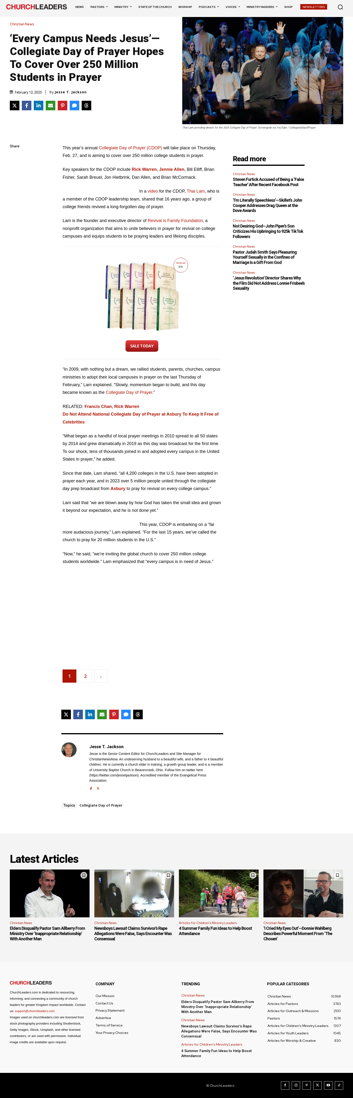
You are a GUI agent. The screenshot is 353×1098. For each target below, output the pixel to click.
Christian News (23, 24)
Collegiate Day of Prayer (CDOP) (130, 147)
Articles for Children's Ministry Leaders (208, 923)
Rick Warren (144, 169)
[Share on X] (14, 105)
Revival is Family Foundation (175, 220)
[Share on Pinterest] (62, 105)
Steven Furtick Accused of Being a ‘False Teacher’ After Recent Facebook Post (268, 182)
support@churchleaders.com (35, 1011)
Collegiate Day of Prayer (129, 392)
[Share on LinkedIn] (38, 105)
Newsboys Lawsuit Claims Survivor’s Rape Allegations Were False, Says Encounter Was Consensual (133, 933)
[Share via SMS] (74, 105)
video (153, 191)
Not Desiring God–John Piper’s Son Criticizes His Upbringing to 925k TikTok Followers (268, 231)
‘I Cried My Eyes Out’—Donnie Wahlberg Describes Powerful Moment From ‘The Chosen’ (297, 933)
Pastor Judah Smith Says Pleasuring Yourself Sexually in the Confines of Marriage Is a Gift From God (265, 257)
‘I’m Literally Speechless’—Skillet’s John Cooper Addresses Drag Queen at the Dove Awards (267, 205)
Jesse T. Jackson (71, 92)
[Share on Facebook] (26, 105)
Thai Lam (196, 191)
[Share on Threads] (86, 105)
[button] (340, 7)
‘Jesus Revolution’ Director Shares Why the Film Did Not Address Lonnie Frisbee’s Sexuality (269, 283)
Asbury (118, 488)
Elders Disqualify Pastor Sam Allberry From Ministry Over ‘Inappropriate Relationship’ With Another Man (47, 933)
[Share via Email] (50, 105)
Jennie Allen (171, 169)
